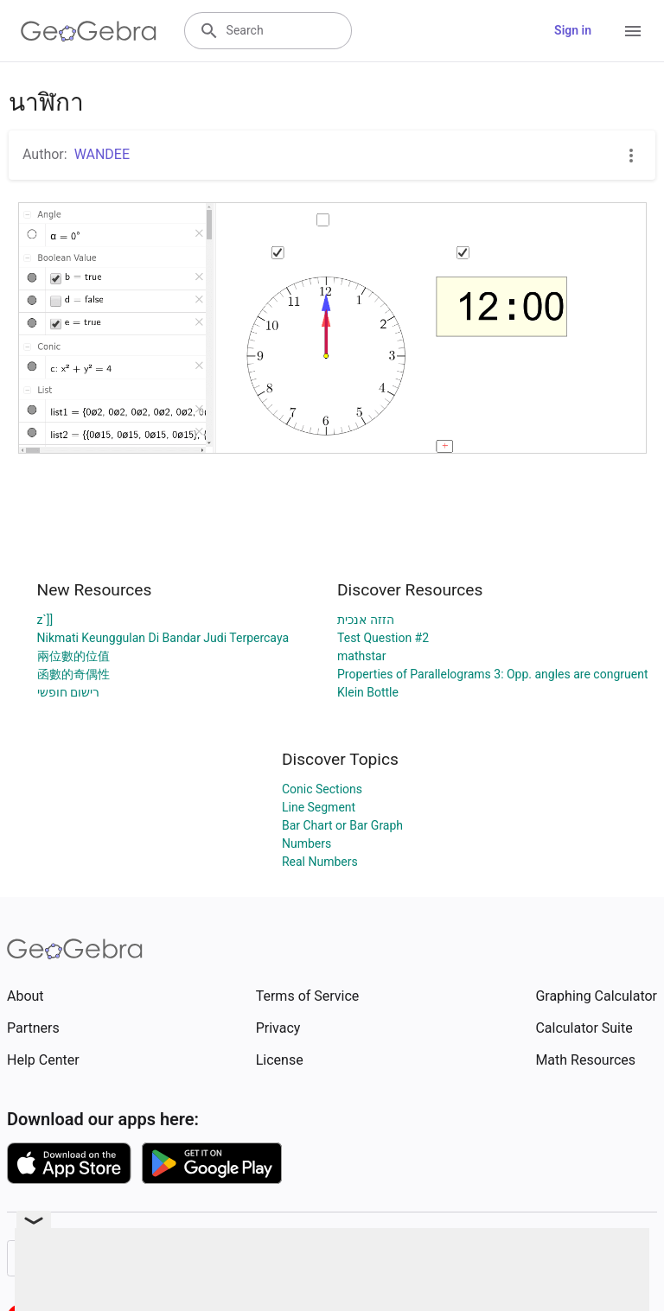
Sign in (572, 30)
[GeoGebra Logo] (88, 31)
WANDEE (102, 154)
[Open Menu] (632, 31)
